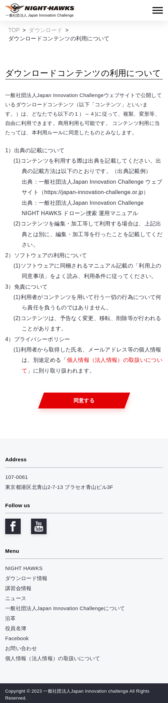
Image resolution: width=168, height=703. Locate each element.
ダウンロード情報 (26, 578)
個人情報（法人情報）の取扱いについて (52, 658)
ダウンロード (45, 30)
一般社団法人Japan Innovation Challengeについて (65, 608)
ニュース (15, 598)
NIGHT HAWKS (24, 568)
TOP (14, 30)
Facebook (17, 638)
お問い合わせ (21, 648)
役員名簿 (15, 628)
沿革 (10, 618)
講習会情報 (18, 588)
